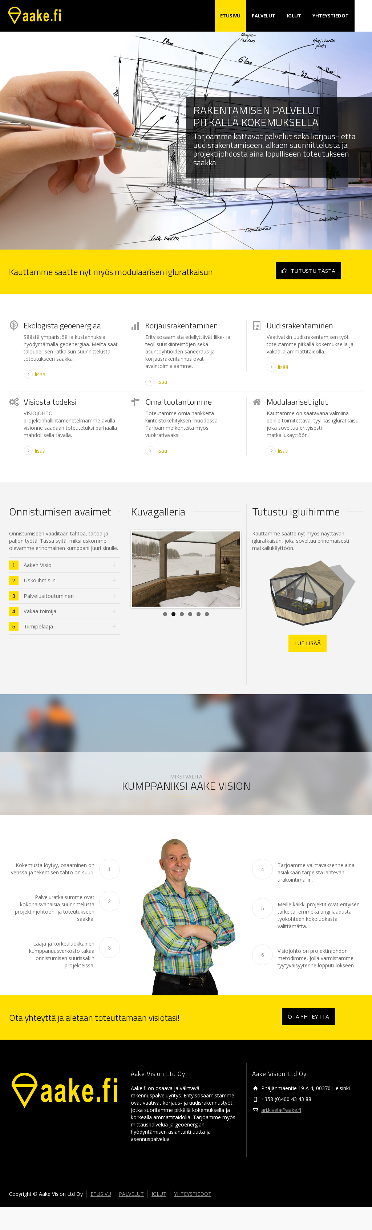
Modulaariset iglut (297, 402)
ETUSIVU (230, 15)
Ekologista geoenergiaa (62, 325)
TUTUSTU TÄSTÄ (308, 271)
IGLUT (294, 15)
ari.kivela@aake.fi (281, 1133)
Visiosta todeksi (50, 402)
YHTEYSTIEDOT (330, 15)
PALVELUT (263, 15)
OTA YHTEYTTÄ (308, 1039)
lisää (40, 374)
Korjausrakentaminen (181, 325)
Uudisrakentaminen (300, 325)
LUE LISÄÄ (307, 643)
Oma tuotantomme (178, 402)
